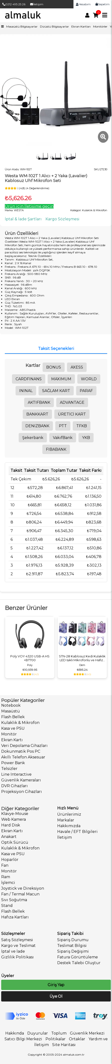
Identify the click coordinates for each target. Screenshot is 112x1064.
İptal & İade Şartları (23, 219)
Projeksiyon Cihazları (21, 791)
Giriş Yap (56, 985)
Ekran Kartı (12, 740)
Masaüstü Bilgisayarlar (22, 26)
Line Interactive (16, 774)
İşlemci (8, 882)
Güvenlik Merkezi (87, 1033)
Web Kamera (13, 819)
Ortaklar (77, 1039)
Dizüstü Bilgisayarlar (54, 26)
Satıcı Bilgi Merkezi (23, 1039)
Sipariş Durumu (73, 940)
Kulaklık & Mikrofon (20, 722)
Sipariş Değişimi (73, 951)
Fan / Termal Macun (20, 894)
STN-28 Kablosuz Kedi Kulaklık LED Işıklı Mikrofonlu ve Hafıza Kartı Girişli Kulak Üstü (82, 658)
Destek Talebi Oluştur (79, 963)
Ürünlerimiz (69, 814)
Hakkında (14, 1033)
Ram (5, 877)
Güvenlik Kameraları (21, 780)
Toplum (59, 1033)
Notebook (11, 705)
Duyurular (37, 1033)
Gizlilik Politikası (17, 957)
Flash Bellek (13, 717)
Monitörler (100, 26)
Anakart (9, 836)
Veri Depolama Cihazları (24, 745)
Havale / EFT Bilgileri (77, 831)
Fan (4, 865)
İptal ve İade (13, 951)
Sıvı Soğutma (14, 900)
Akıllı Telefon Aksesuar (23, 757)
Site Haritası (64, 1044)
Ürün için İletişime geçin (29, 206)
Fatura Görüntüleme (77, 957)
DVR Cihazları (14, 786)
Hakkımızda (68, 826)
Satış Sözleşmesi (17, 940)
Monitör (9, 734)
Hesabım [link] (83, 4)
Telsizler (9, 768)
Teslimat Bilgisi (72, 945)
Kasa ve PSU (13, 728)
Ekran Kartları (81, 26)
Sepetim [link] (102, 4)
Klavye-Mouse (14, 813)
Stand (7, 905)
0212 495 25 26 (13, 4)
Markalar (65, 820)
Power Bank (13, 763)
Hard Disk (10, 825)
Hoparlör (9, 859)
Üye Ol (56, 996)
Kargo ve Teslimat (18, 945)
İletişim (36, 4)
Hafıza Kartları (15, 917)
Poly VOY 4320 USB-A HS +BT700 (30, 658)
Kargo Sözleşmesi (62, 219)
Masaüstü (10, 711)
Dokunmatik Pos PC (20, 751)
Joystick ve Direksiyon (22, 888)
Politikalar (55, 1039)
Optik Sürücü (14, 842)
